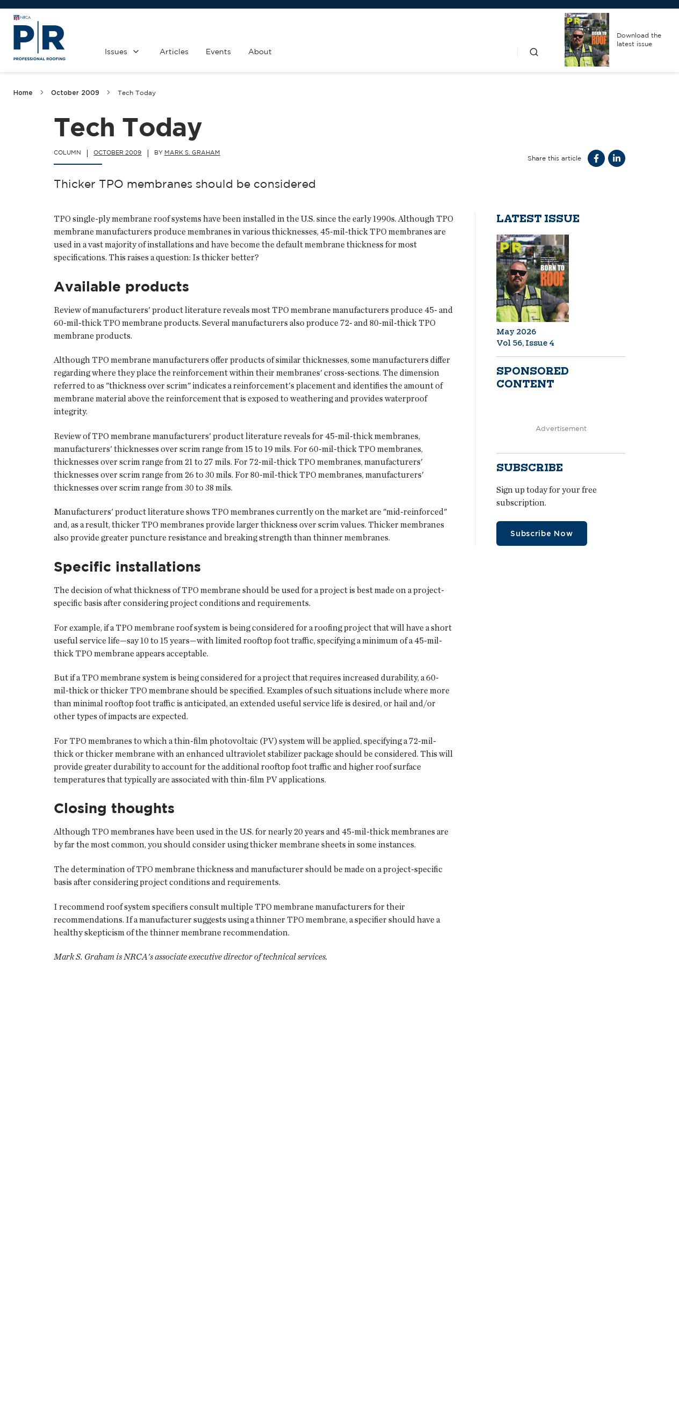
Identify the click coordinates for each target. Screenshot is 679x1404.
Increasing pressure (522, 1158)
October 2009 (75, 92)
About (260, 51)
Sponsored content (532, 378)
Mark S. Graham (192, 152)
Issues (116, 51)
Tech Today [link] (137, 92)
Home (23, 92)
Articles (174, 51)
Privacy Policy (379, 1316)
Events (218, 51)
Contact (283, 1287)
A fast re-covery (60, 1158)
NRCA (476, 1287)
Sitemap (652, 1372)
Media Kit (283, 1316)
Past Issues (379, 1287)
